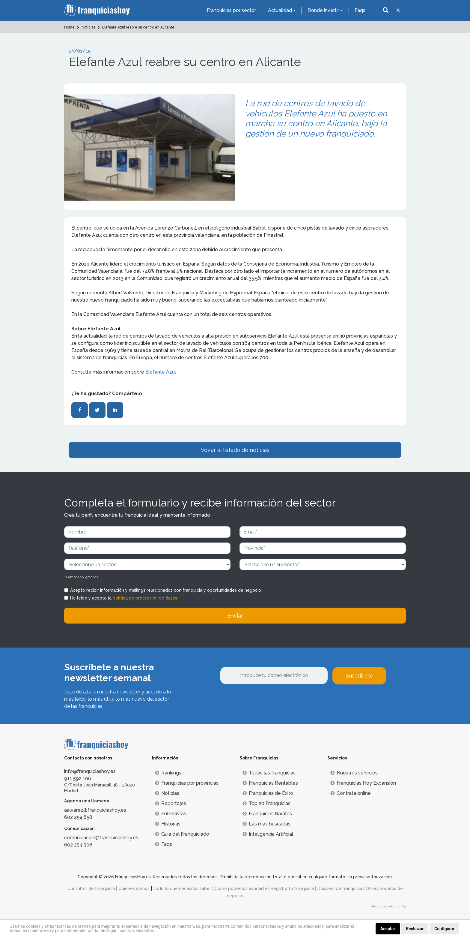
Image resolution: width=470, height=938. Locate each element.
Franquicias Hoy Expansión (363, 783)
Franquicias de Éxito (267, 793)
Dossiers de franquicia (339, 888)
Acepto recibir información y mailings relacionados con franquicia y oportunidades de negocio (165, 590)
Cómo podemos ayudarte (241, 888)
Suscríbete (359, 675)
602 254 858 (78, 817)
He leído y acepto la (123, 598)
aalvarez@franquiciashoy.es (95, 810)
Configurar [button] (444, 928)
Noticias (167, 793)
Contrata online (350, 793)
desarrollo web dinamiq (388, 906)
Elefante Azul (160, 372)
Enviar (235, 615)
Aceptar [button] (387, 928)
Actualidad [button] (280, 10)
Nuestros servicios (354, 773)
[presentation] (265, 700)
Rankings (168, 773)
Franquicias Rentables (270, 783)
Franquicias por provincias (187, 783)
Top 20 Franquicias (266, 803)
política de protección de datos (145, 598)
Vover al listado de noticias (235, 450)
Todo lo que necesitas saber (182, 888)
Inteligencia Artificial (267, 834)
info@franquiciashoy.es (90, 771)
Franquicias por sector (231, 10)
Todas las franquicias (269, 773)
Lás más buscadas (266, 824)
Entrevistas (170, 813)
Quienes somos (134, 888)
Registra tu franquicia (292, 888)
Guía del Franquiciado (182, 834)
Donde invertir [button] (323, 10)
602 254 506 (78, 845)
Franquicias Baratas (267, 813)
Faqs (360, 10)
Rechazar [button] (415, 928)
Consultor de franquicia (91, 888)
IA (397, 10)
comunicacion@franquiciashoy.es (101, 837)
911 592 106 (77, 778)
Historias (167, 824)
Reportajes (170, 803)
